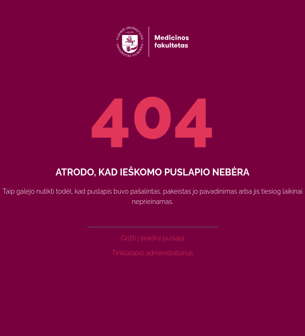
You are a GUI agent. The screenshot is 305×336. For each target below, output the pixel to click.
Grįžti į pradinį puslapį (152, 238)
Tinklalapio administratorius (152, 253)
